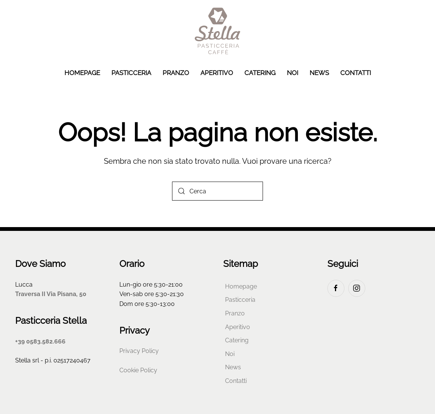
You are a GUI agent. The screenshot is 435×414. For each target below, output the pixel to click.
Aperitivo (216, 73)
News (319, 73)
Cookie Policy (138, 370)
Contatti (355, 73)
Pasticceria (131, 73)
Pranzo (176, 73)
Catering (259, 73)
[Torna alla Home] (217, 31)
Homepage (82, 73)
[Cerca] (217, 191)
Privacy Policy (139, 350)
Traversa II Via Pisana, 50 (50, 294)
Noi (292, 73)
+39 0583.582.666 (40, 341)
